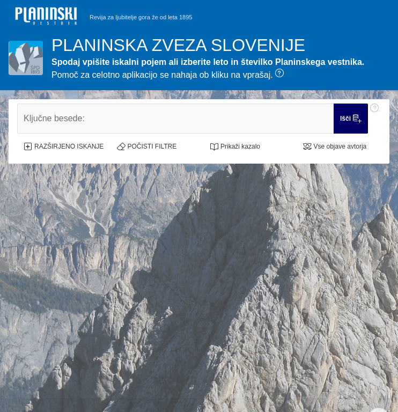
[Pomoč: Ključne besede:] (374, 119)
